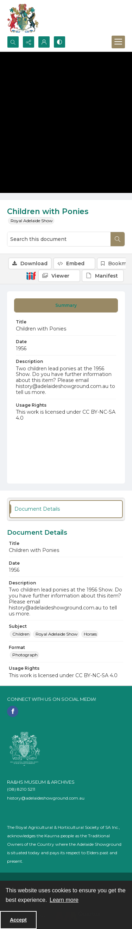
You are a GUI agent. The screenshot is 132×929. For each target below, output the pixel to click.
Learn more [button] (64, 900)
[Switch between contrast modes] (59, 42)
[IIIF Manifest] (103, 275)
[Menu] (118, 42)
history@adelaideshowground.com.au (45, 798)
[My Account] (44, 42)
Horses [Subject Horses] (90, 634)
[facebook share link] (12, 711)
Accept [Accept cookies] (18, 920)
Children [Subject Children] (21, 634)
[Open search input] (13, 42)
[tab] (66, 305)
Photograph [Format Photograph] (25, 654)
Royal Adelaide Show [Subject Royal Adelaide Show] (57, 634)
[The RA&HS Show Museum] (23, 18)
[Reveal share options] (28, 42)
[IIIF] (31, 275)
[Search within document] (118, 239)
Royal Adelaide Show (32, 220)
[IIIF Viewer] (59, 275)
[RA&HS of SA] (24, 748)
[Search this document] (59, 239)
